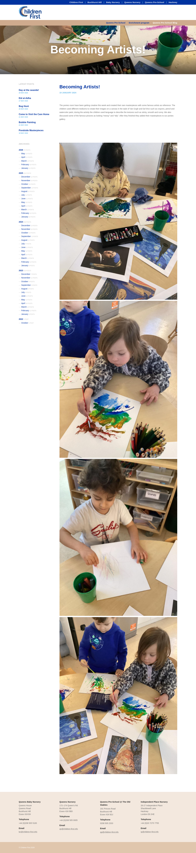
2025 (25, 173)
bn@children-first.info (28, 832)
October (28, 184)
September (29, 188)
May (26, 153)
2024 (25, 222)
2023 (25, 270)
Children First (76, 2)
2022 (24, 319)
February (28, 164)
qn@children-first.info (68, 829)
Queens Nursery (132, 2)
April (26, 157)
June (27, 198)
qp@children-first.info (109, 832)
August (27, 191)
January (28, 168)
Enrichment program (139, 23)
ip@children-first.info (150, 832)
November (29, 180)
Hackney (173, 2)
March (27, 161)
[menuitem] (116, 23)
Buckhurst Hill (95, 2)
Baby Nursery (113, 2)
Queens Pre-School (154, 2)
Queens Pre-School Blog (165, 23)
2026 (24, 150)
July (26, 195)
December (29, 177)
